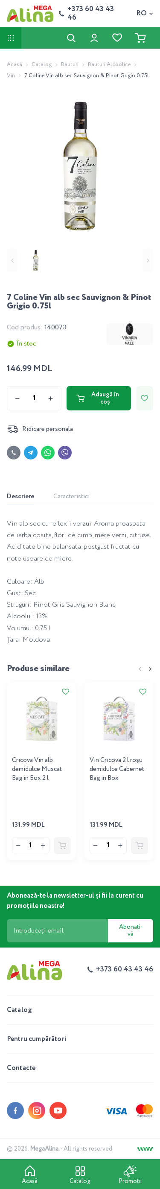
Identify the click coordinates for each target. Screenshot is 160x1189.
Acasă (14, 65)
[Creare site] (145, 1149)
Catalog (42, 65)
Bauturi (70, 65)
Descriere (20, 496)
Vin (11, 76)
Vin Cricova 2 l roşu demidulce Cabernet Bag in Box (117, 769)
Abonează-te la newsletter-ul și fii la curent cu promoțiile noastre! (75, 901)
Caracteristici (71, 496)
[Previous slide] (12, 260)
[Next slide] (148, 260)
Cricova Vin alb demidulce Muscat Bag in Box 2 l (37, 769)
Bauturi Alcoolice (109, 65)
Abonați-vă (131, 931)
